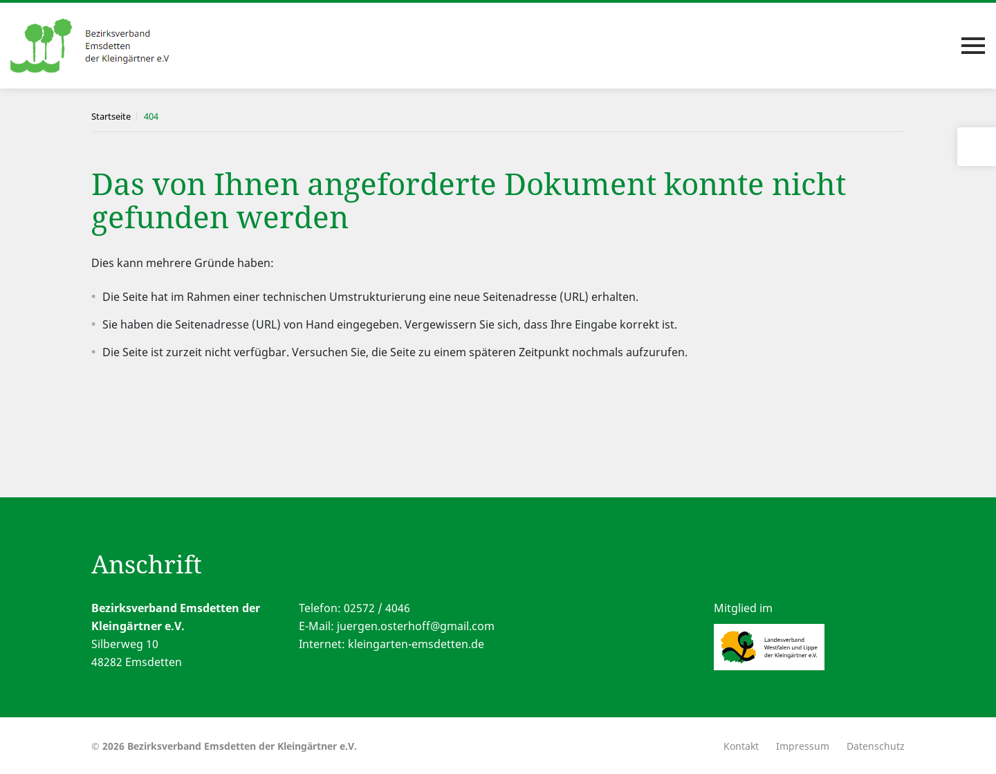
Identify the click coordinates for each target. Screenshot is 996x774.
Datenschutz (876, 746)
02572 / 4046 (377, 608)
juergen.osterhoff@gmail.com (416, 626)
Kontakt (741, 746)
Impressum (802, 746)
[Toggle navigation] (973, 45)
